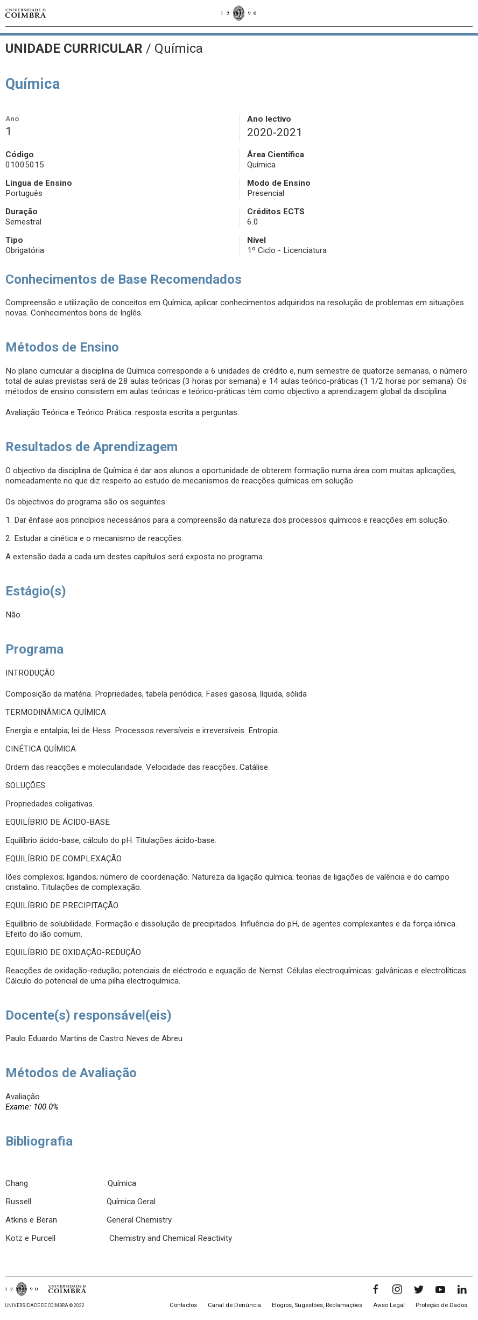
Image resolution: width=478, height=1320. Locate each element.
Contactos (183, 1305)
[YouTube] (440, 1289)
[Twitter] (419, 1289)
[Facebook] (375, 1289)
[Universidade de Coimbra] (25, 13)
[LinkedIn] (462, 1289)
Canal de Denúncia (234, 1305)
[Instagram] (397, 1289)
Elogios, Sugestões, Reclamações (317, 1305)
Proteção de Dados (441, 1305)
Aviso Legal (389, 1305)
